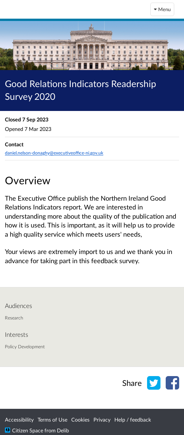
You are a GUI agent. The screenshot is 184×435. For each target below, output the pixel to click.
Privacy (101, 419)
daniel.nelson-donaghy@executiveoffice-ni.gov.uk (54, 152)
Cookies (80, 419)
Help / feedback (132, 419)
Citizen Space (27, 430)
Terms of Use (52, 419)
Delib (63, 430)
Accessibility (19, 419)
